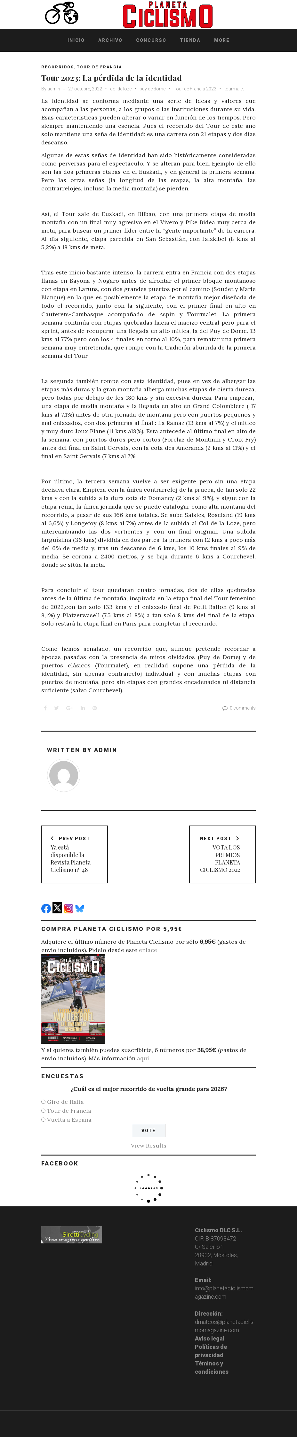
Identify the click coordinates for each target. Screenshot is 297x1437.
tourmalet (234, 88)
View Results (148, 1145)
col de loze (121, 88)
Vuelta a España (69, 1119)
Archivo (110, 40)
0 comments (238, 708)
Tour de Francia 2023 (194, 88)
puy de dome (152, 88)
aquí (143, 1058)
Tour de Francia (99, 67)
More (222, 40)
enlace (148, 950)
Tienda (190, 40)
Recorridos (57, 67)
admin (53, 88)
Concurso (151, 40)
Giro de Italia (65, 1101)
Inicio (76, 40)
